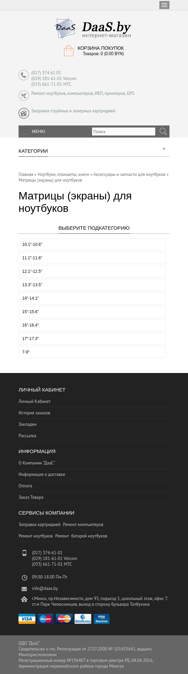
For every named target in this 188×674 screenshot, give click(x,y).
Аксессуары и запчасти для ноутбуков (129, 174)
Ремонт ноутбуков (36, 536)
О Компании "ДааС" (37, 463)
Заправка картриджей (40, 524)
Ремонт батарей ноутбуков (81, 536)
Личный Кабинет (35, 401)
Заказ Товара (31, 497)
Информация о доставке (42, 474)
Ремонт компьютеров (83, 524)
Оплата (25, 486)
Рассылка (27, 436)
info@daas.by (45, 588)
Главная (26, 174)
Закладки (27, 424)
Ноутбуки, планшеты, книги (63, 174)
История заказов (34, 413)
